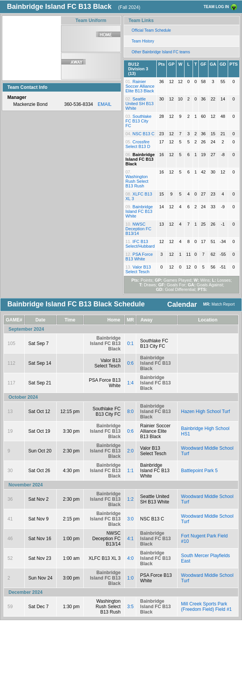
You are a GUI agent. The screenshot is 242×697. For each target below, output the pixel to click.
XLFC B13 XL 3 (104, 558)
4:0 (130, 558)
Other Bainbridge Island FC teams (161, 52)
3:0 (130, 519)
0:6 (130, 363)
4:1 (130, 538)
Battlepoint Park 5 (199, 470)
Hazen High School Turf (205, 411)
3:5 (130, 606)
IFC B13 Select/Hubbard (140, 243)
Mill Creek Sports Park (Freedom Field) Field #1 (206, 606)
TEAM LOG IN (216, 7)
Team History (143, 41)
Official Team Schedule (151, 30)
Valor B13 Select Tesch (138, 269)
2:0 (130, 451)
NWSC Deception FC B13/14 (138, 229)
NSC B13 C (143, 133)
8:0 (130, 411)
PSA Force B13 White (139, 256)
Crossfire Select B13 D (137, 144)
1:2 (130, 499)
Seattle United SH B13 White (139, 103)
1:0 (130, 578)
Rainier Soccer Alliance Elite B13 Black (139, 86)
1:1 (130, 470)
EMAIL (105, 104)
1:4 (130, 383)
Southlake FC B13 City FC (138, 121)
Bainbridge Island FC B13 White (139, 211)
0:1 (130, 343)
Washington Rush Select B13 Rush (136, 181)
